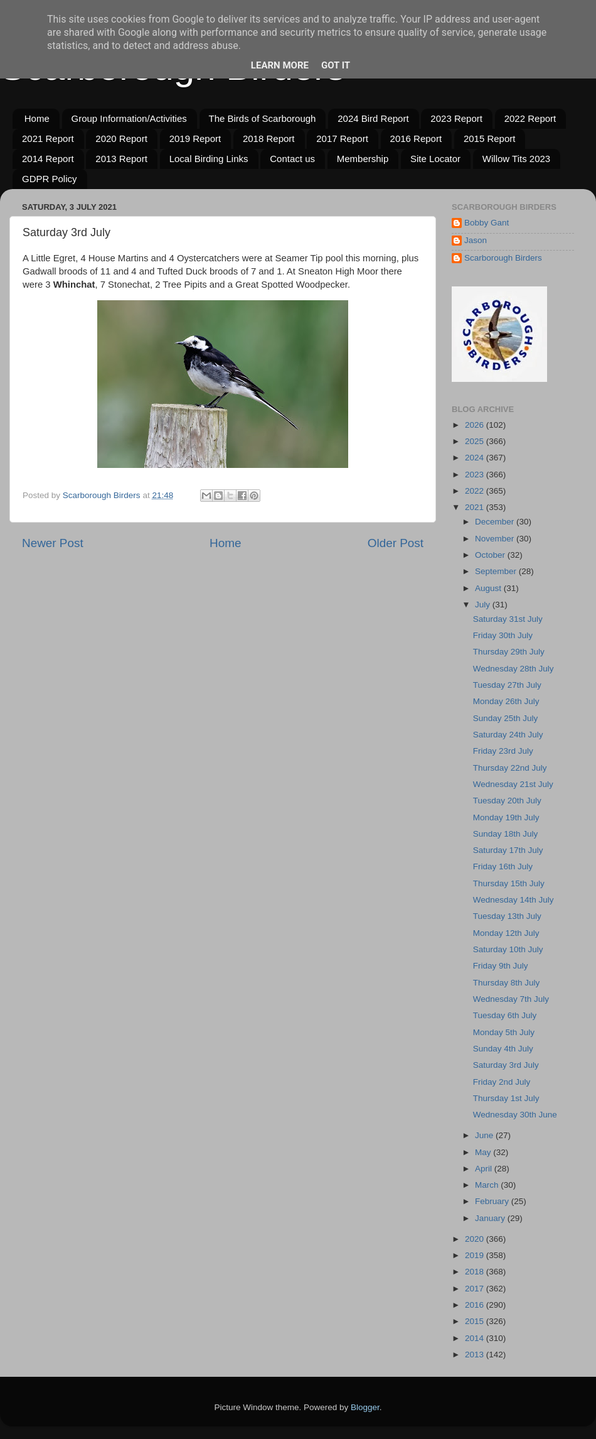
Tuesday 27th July (507, 685)
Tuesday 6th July (505, 1015)
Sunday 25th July (505, 718)
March (488, 1185)
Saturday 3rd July (506, 1065)
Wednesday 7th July (511, 999)
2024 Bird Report (373, 118)
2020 (475, 1239)
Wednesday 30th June (515, 1114)
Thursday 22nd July (510, 768)
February (493, 1201)
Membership (363, 158)
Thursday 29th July (509, 651)
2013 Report (121, 158)
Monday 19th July (506, 817)
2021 (475, 507)
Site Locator (435, 158)
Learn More (280, 65)
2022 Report (530, 118)
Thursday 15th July (509, 883)
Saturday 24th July (508, 734)
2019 (475, 1255)
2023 (475, 474)
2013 (475, 1354)
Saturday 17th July (508, 850)
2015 (475, 1321)
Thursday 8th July (506, 982)
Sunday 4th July (503, 1048)
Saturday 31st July (508, 619)
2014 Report (48, 158)
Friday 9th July (500, 965)
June (485, 1135)
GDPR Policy (49, 178)
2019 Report (195, 138)
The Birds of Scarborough (262, 118)
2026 (475, 425)
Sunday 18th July (505, 834)
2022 (475, 491)
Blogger (365, 1407)
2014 (475, 1338)
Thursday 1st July (506, 1098)
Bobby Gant (486, 222)
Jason (475, 240)
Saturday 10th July (508, 949)
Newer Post (52, 543)
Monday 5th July (504, 1032)
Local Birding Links (208, 158)
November (495, 538)
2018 (475, 1271)
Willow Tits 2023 (516, 158)
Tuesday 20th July (507, 800)
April (484, 1168)
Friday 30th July (503, 635)
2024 (475, 457)
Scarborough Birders (503, 258)
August (489, 588)
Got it (335, 65)
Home (37, 118)
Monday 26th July (506, 701)
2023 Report (456, 118)
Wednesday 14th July (513, 899)
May (484, 1152)
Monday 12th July (506, 933)
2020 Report (121, 138)
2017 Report (342, 138)
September (497, 571)
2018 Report (269, 138)
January (491, 1218)
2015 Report (490, 138)
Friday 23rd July (503, 751)
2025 (475, 441)
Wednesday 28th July (513, 668)
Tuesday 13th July (507, 916)
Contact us (292, 158)
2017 (475, 1288)
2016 (475, 1305)
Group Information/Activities (129, 118)
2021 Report (48, 138)
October (491, 555)
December (495, 521)
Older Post (395, 543)
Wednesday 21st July (513, 784)
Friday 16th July (503, 866)
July (483, 604)
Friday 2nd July (502, 1082)
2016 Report (416, 138)
